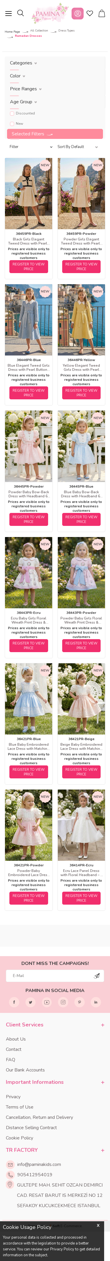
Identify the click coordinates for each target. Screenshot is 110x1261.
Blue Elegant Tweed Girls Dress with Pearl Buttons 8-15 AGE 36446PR (29, 367)
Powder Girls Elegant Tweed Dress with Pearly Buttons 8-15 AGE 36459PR (81, 241)
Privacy (13, 1097)
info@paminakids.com (39, 1164)
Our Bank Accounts (25, 1070)
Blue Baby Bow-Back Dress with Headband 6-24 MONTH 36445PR (81, 494)
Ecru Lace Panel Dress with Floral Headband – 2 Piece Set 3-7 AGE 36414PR (81, 873)
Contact (13, 1049)
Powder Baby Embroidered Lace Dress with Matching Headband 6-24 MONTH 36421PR (29, 873)
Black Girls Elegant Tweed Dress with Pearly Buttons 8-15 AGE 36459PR (28, 241)
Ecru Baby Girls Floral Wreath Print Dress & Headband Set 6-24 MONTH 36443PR (28, 620)
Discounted (22, 113)
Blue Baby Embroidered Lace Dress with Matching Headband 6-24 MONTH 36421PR (29, 746)
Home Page (12, 32)
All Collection (39, 31)
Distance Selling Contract (31, 1127)
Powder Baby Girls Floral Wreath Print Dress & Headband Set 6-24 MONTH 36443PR (81, 620)
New (16, 123)
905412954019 (35, 1175)
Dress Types (66, 31)
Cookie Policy (19, 1138)
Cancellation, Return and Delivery (39, 1117)
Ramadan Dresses (28, 36)
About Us (16, 1039)
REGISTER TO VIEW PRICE (29, 266)
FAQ (10, 1059)
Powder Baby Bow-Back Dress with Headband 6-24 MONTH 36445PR (29, 494)
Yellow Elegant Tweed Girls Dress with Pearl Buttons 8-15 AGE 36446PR (81, 367)
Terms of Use (19, 1107)
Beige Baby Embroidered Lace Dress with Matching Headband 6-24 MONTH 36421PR (81, 746)
